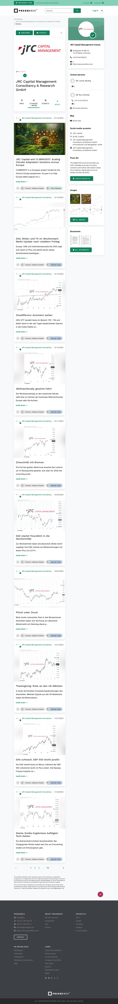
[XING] (57, 978)
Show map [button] (77, 121)
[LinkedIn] (49, 978)
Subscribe (24, 33)
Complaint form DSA (53, 960)
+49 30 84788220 (80, 57)
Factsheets (18, 954)
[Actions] (61, 33)
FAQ (46, 924)
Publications (19, 957)
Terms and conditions (53, 950)
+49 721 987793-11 (24, 924)
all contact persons (80, 108)
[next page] (63, 868)
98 (48, 868)
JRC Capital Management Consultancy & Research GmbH (44, 118)
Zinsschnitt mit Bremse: (30, 462)
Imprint (48, 967)
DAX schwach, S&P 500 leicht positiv (37, 759)
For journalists (81, 931)
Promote (79, 924)
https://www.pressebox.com (27, 931)
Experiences (49, 921)
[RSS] (51, 978)
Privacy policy (50, 954)
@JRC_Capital (78, 137)
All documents (81, 250)
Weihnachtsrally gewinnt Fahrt (34, 388)
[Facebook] (46, 978)
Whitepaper (18, 950)
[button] (18, 188)
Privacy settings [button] (51, 957)
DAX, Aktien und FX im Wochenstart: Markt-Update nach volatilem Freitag (37, 240)
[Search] (77, 10)
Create (78, 921)
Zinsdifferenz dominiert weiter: (34, 315)
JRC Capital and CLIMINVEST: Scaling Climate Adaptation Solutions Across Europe (38, 162)
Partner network (51, 918)
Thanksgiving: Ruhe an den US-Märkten (39, 686)
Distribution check (52, 970)
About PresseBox (54, 914)
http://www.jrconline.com (83, 64)
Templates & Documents (23, 960)
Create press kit (81, 178)
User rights (49, 963)
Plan (77, 918)
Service (48, 927)
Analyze (79, 927)
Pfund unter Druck (27, 612)
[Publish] (100, 894)
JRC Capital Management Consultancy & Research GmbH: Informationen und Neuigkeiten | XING (87, 142)
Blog (15, 963)
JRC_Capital (77, 133)
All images (79, 220)
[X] (54, 978)
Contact (42, 33)
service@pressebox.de (57, 888)
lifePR (47, 973)
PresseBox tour (24, 3)
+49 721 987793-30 (24, 921)
